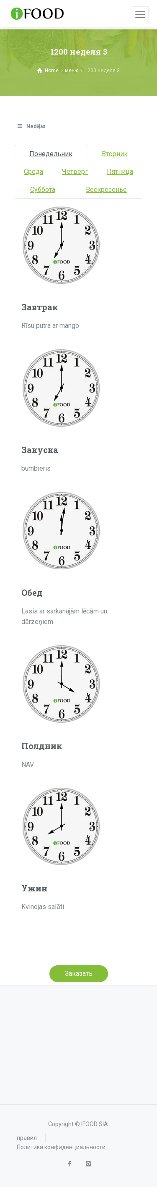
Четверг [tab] (75, 172)
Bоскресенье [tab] (106, 190)
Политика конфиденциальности (61, 1147)
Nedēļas (31, 126)
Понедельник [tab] (50, 154)
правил (27, 1138)
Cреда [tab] (33, 172)
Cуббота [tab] (42, 190)
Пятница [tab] (120, 172)
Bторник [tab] (115, 154)
